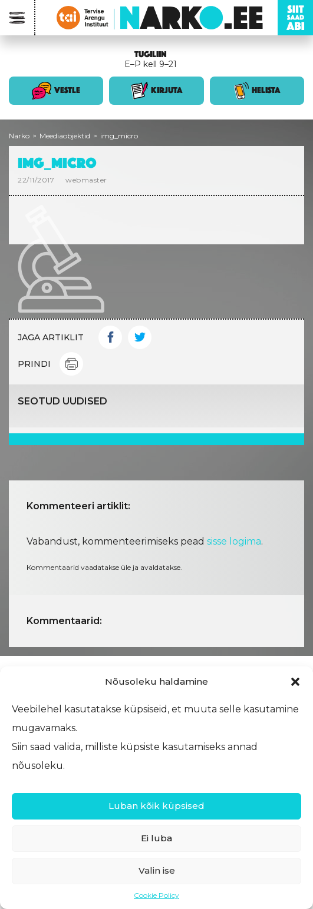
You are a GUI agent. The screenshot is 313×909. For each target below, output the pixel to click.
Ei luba (156, 838)
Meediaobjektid (64, 135)
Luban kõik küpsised (156, 805)
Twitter (139, 337)
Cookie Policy (156, 895)
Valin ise (157, 870)
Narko (19, 135)
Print (71, 364)
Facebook (110, 337)
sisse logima (234, 541)
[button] (295, 682)
